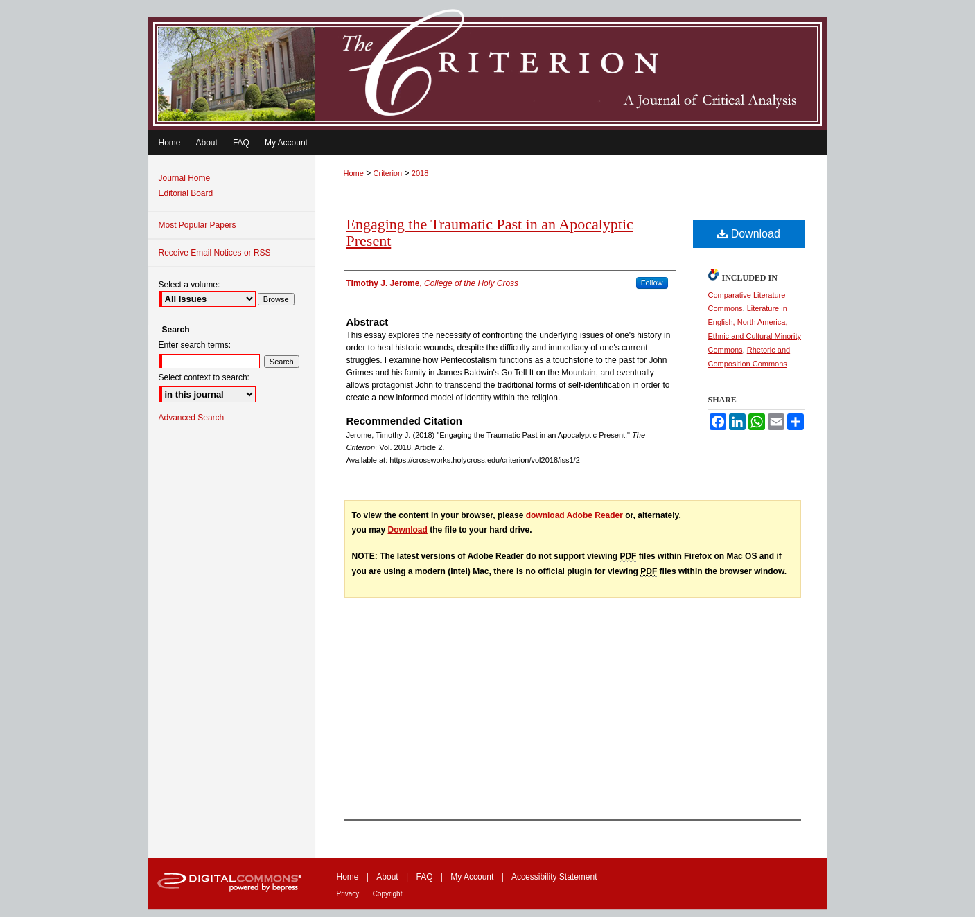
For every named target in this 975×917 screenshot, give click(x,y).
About (387, 877)
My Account (471, 877)
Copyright (388, 894)
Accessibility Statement (554, 877)
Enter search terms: (195, 345)
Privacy (348, 894)
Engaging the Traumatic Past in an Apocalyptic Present (489, 232)
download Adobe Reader (574, 515)
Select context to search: (204, 377)
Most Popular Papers (197, 225)
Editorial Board (186, 193)
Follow (652, 282)
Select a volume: (189, 285)
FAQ (424, 877)
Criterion (388, 173)
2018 (420, 173)
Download (748, 234)
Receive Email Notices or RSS (215, 253)
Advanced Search (192, 417)
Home (354, 173)
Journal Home (185, 178)
